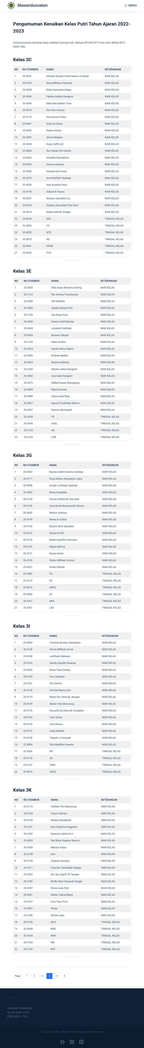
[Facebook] (62, 1042)
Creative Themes (93, 1031)
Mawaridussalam (33, 5)
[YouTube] (81, 1042)
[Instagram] (72, 1042)
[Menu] (130, 5)
